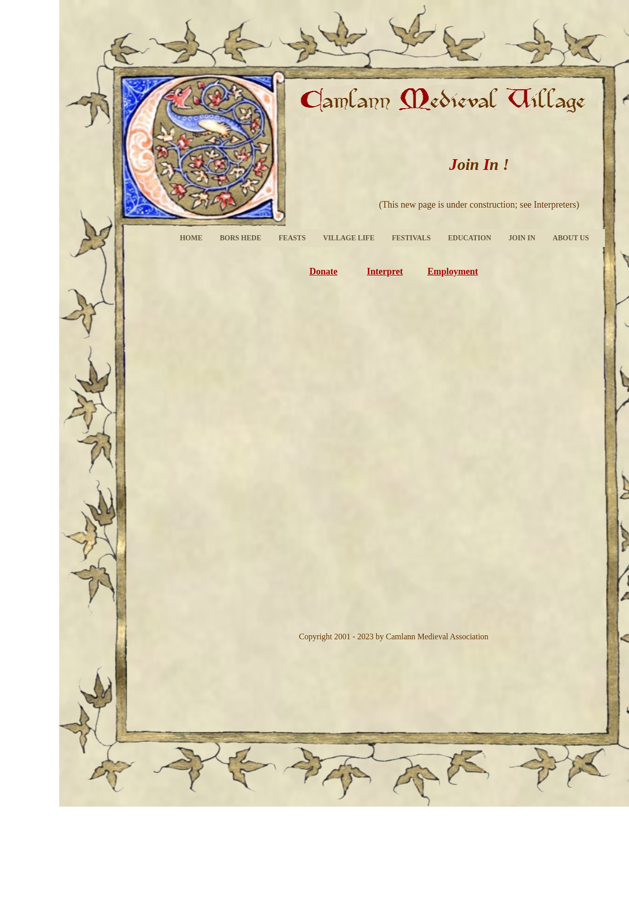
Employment (452, 271)
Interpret (385, 271)
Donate (323, 271)
